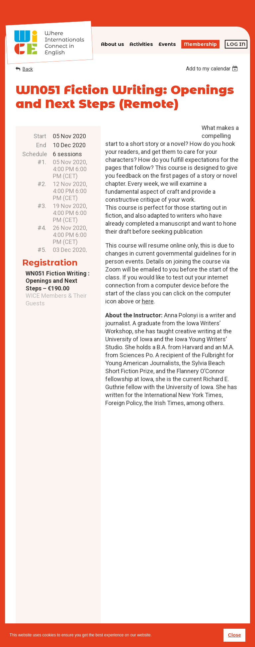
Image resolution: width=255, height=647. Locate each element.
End (41, 145)
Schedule (34, 154)
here (148, 301)
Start (40, 136)
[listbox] (212, 68)
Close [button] (234, 635)
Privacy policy (140, 611)
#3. (42, 205)
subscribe (193, 606)
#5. (42, 249)
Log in (236, 44)
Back (28, 69)
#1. (42, 162)
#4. (42, 227)
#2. (42, 183)
